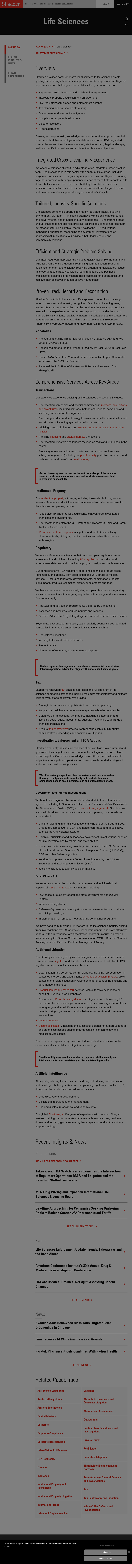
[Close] (129, 1552)
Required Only (106, 1552)
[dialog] (66, 1552)
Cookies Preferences (106, 1545)
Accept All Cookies (105, 1559)
